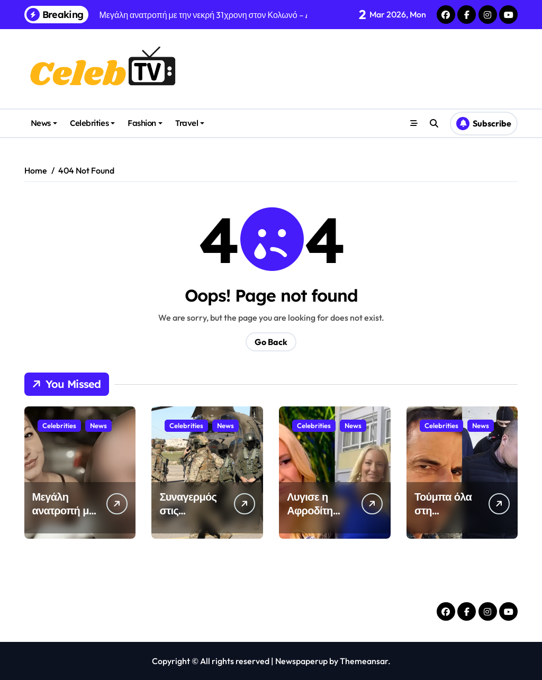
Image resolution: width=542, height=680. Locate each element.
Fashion (145, 123)
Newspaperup (301, 661)
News (44, 123)
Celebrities (92, 123)
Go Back (271, 342)
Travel (189, 123)
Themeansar (364, 661)
